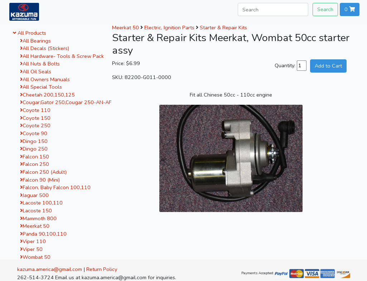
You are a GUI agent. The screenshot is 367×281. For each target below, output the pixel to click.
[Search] (273, 9)
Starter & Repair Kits (223, 27)
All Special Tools (41, 86)
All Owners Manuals (45, 79)
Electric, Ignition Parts (169, 27)
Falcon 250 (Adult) (43, 172)
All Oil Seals (35, 71)
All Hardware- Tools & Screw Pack (62, 56)
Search (325, 9)
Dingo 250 (34, 148)
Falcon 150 (34, 156)
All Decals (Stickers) (44, 48)
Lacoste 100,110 (41, 202)
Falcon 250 (34, 164)
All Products (29, 32)
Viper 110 (33, 241)
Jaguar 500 (34, 195)
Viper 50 (31, 249)
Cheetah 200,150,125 (47, 94)
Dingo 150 (34, 141)
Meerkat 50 (34, 226)
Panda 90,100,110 (43, 233)
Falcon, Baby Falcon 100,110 (55, 187)
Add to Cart (328, 65)
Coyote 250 (35, 125)
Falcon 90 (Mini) (40, 179)
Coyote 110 (35, 110)
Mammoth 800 (38, 218)
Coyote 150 (35, 118)
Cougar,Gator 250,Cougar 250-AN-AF (65, 102)
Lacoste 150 (36, 210)
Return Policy (101, 269)
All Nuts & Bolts (40, 63)
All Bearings (35, 40)
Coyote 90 (33, 133)
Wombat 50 (35, 257)
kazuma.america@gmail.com (49, 269)
